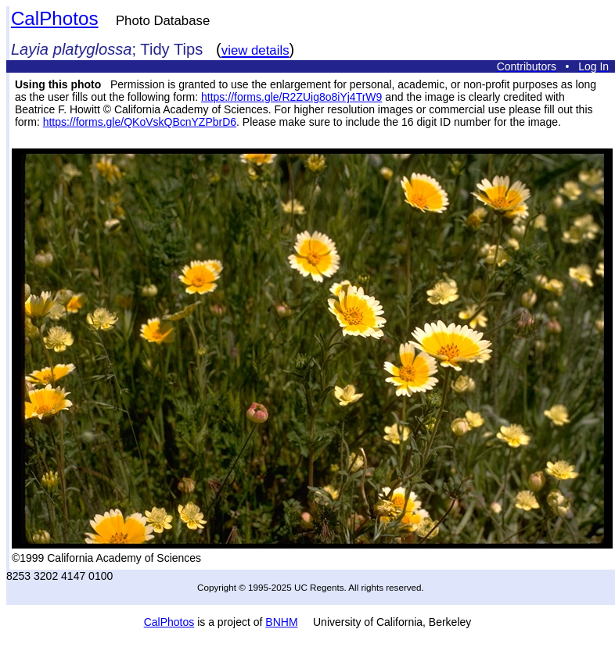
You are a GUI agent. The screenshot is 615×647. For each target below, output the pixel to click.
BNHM (281, 622)
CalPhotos (55, 18)
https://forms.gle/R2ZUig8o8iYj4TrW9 (291, 97)
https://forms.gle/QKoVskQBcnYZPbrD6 (139, 122)
